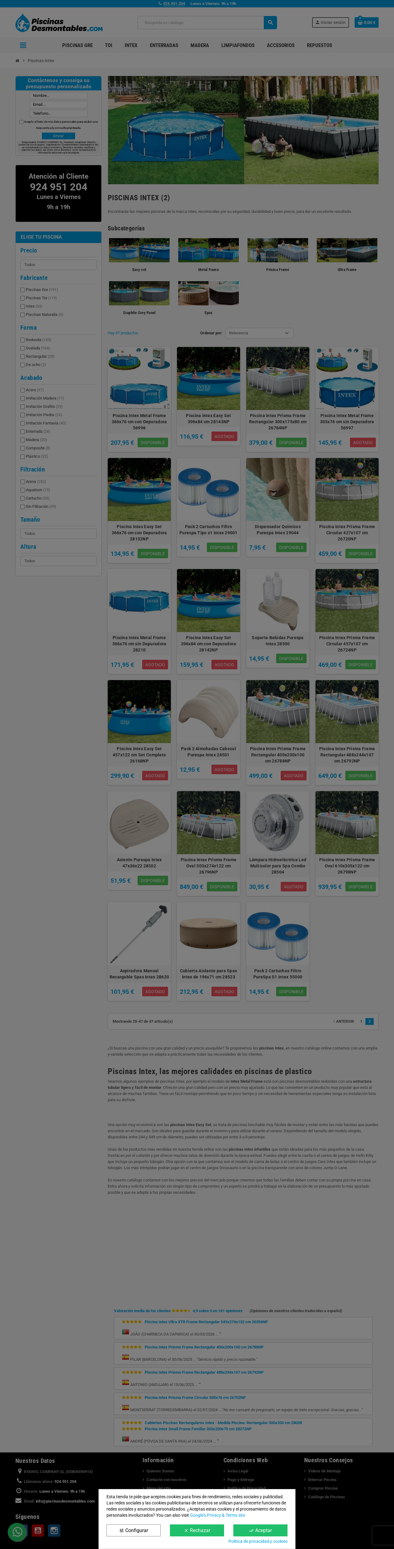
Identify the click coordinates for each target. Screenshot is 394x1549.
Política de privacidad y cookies (257, 1541)
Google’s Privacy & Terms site (217, 1515)
